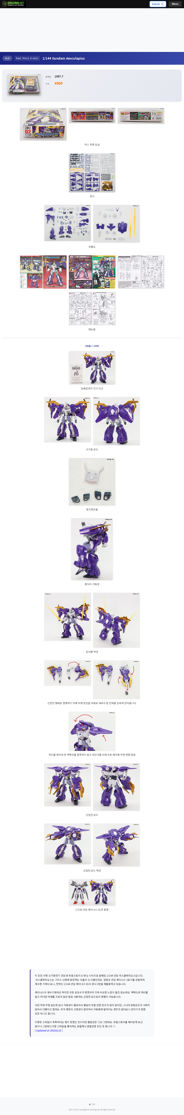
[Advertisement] (92, 30)
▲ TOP (92, 1104)
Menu (175, 4)
